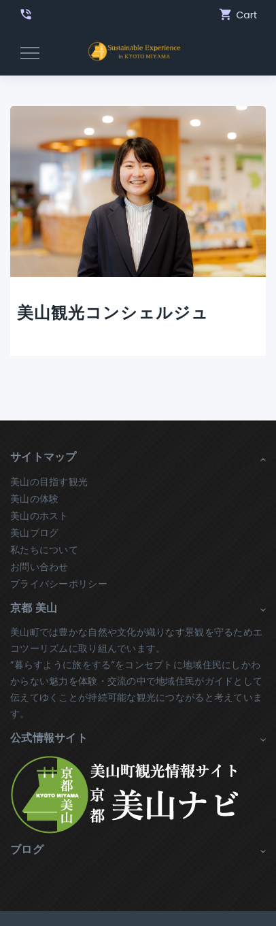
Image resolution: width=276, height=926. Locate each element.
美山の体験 (34, 499)
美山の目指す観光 (49, 482)
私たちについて (44, 550)
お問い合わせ (39, 567)
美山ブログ (34, 533)
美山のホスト (39, 516)
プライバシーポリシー (58, 584)
